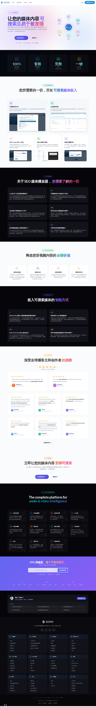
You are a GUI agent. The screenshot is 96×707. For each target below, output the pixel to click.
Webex (73, 669)
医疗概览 (32, 661)
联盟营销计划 (54, 669)
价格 (30, 2)
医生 (32, 666)
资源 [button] (25, 2)
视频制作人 (74, 649)
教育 (52, 644)
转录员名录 (12, 691)
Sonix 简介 (12, 686)
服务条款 (55, 704)
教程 (25, 600)
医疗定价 (32, 671)
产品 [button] (13, 2)
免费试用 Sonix (89, 2)
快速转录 (12, 646)
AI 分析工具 (33, 641)
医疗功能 (32, 664)
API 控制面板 (53, 666)
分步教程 (32, 686)
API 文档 (53, 664)
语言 (11, 681)
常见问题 (32, 684)
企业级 (52, 641)
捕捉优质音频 (33, 691)
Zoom (73, 661)
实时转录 (12, 651)
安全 (60, 626)
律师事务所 (12, 669)
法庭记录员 (12, 666)
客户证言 (53, 686)
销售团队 (53, 651)
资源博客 (12, 689)
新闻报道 (73, 686)
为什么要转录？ (34, 689)
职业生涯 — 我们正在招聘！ (77, 684)
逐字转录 (12, 649)
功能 (11, 641)
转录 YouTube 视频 (34, 649)
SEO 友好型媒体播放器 (35, 644)
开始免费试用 (21, 38)
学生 (72, 651)
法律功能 (12, 664)
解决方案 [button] (19, 2)
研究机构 (53, 649)
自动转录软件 (13, 644)
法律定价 (12, 671)
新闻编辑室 (53, 646)
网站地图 (44, 704)
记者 (72, 641)
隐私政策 (50, 704)
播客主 (73, 646)
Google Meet (74, 666)
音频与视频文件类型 (14, 684)
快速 (53, 626)
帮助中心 (22, 600)
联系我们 (73, 689)
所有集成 (73, 671)
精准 (56, 626)
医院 (32, 669)
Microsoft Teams (75, 664)
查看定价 (35, 38)
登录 (82, 2)
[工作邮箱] (44, 571)
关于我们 (73, 681)
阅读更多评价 (48, 443)
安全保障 (73, 691)
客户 (52, 684)
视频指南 (31, 600)
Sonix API (53, 661)
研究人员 (73, 644)
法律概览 (12, 661)
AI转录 (46, 626)
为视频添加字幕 (34, 646)
